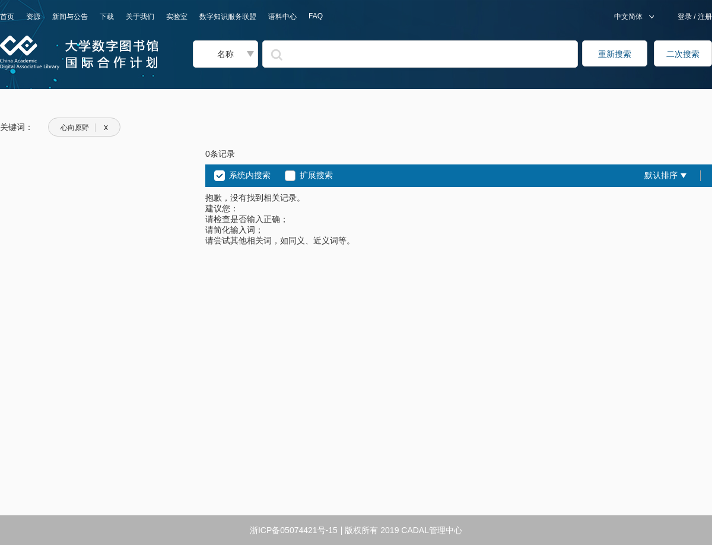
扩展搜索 (316, 175)
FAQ (316, 16)
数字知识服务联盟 (227, 16)
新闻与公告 (70, 16)
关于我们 (140, 16)
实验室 (176, 16)
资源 (33, 16)
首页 (7, 16)
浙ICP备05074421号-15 (294, 530)
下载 (107, 16)
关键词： (16, 127)
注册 (704, 16)
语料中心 (282, 16)
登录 (686, 16)
